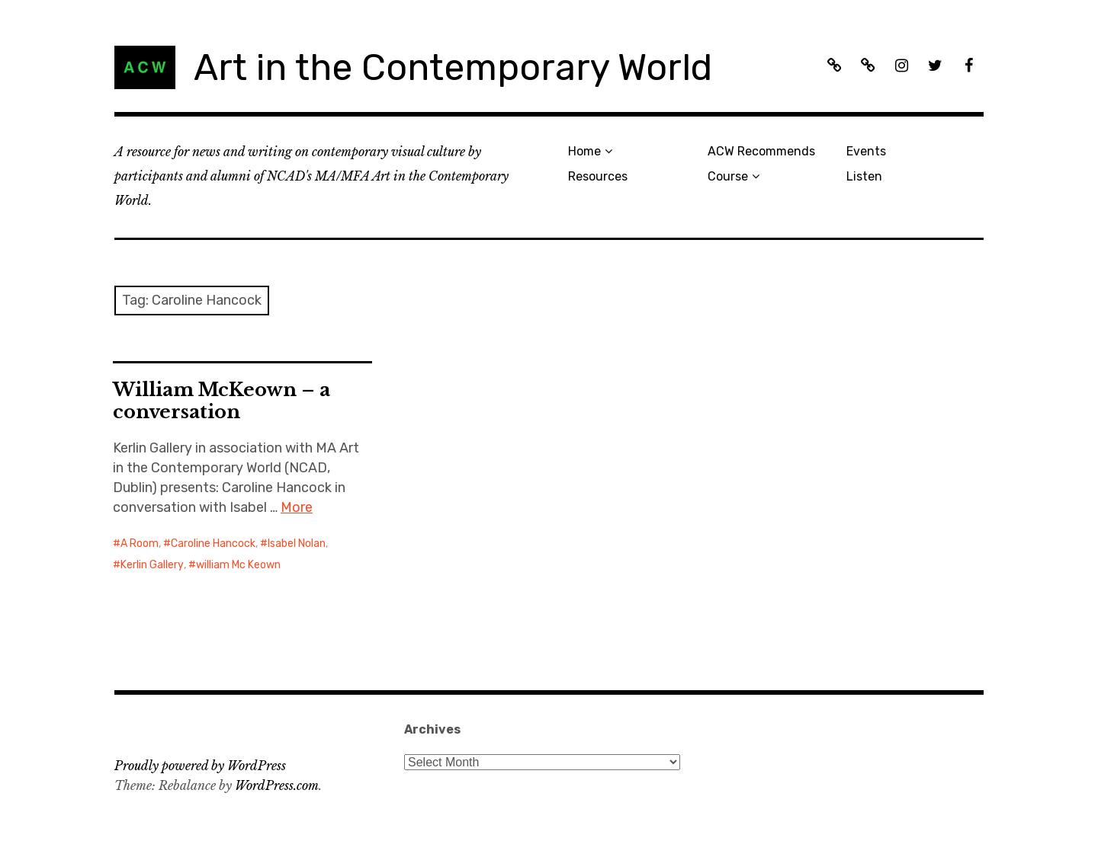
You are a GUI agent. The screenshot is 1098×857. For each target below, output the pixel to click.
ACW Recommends (761, 151)
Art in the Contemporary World (453, 67)
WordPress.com (277, 785)
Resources (598, 176)
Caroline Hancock (213, 543)
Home (584, 151)
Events (866, 151)
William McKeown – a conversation (221, 401)
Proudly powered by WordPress (200, 765)
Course (728, 176)
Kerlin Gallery (152, 564)
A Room (139, 543)
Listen (864, 176)
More (297, 507)
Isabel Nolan (297, 543)
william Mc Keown (238, 564)
